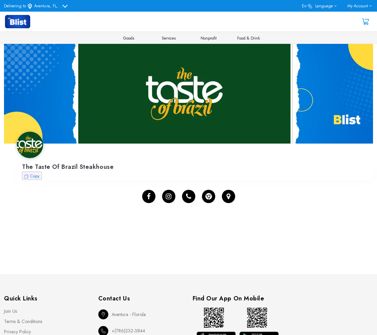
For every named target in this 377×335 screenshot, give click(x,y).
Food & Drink (248, 38)
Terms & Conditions (23, 321)
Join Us (10, 311)
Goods (128, 38)
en (317, 6)
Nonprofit (209, 38)
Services (169, 38)
